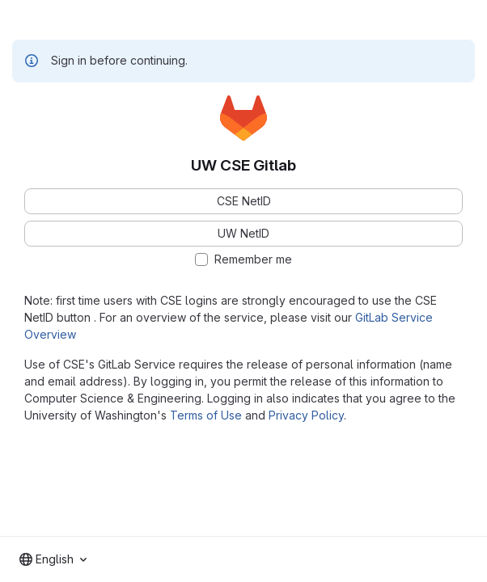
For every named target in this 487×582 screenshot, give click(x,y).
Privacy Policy (306, 415)
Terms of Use (206, 415)
